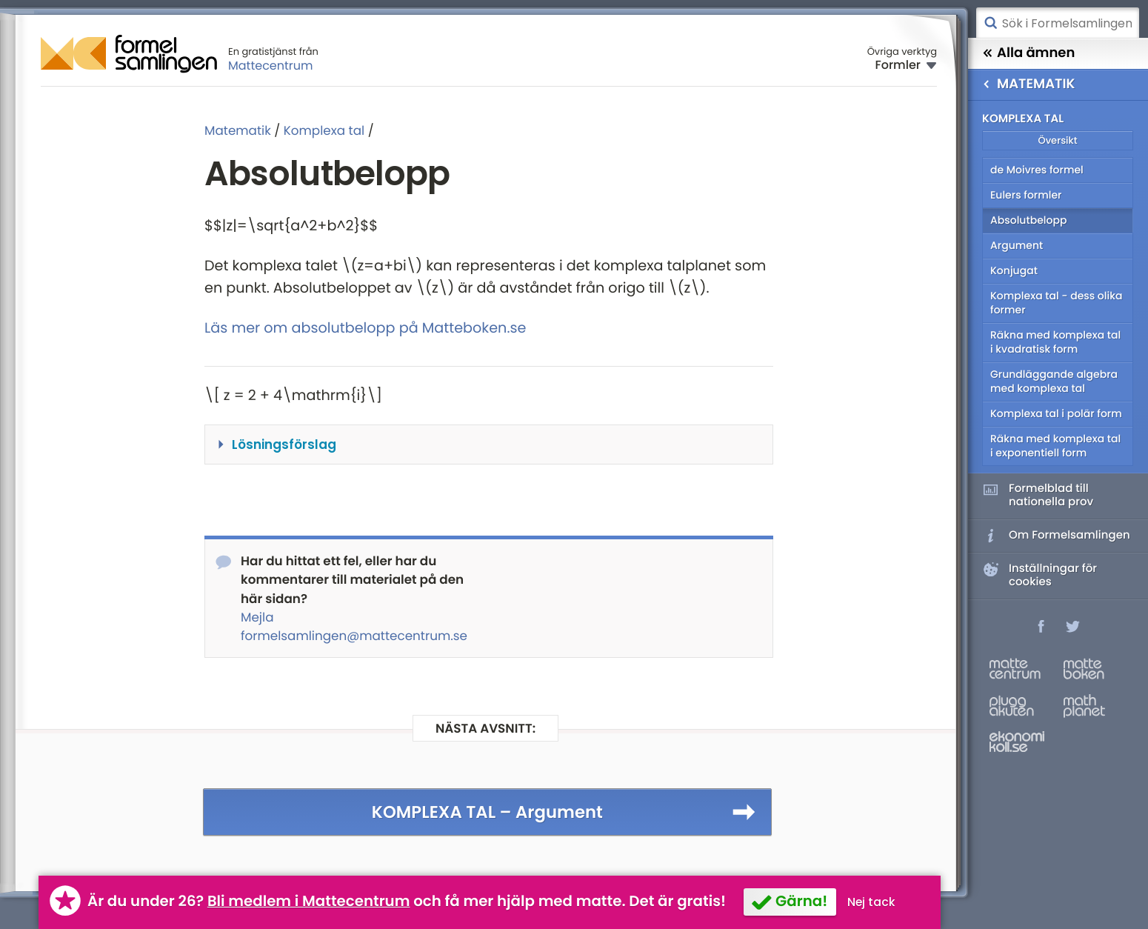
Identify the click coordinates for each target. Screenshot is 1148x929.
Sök (990, 23)
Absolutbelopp (1028, 220)
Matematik (237, 130)
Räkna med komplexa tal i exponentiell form (1055, 445)
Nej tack (871, 902)
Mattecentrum (270, 66)
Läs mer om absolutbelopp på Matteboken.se (365, 328)
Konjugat (1014, 270)
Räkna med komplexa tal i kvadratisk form (1055, 341)
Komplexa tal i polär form (1056, 413)
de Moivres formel (1037, 169)
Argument (1016, 245)
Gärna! (801, 900)
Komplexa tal (324, 130)
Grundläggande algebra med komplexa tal (1054, 381)
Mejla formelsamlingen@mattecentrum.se (354, 626)
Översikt (1057, 140)
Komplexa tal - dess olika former (1056, 302)
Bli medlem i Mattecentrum (308, 900)
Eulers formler (1025, 194)
